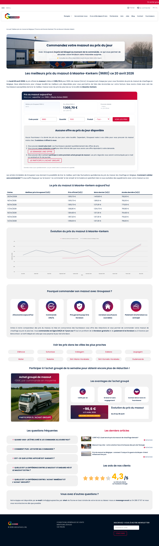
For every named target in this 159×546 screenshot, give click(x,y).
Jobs (127, 16)
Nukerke (50, 359)
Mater (21, 359)
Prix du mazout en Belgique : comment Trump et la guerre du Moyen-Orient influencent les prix (120, 453)
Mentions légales (64, 525)
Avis (121, 16)
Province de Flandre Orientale (44, 29)
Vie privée (61, 527)
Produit (90, 119)
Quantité (62, 119)
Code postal (33, 119)
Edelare (108, 352)
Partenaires (114, 16)
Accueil (8, 29)
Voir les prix (121, 119)
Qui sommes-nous (80, 16)
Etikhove (21, 352)
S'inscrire (120, 533)
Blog (133, 16)
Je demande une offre (41, 152)
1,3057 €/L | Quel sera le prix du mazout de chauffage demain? (115, 438)
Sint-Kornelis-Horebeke (108, 359)
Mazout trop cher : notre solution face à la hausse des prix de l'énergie (118, 445)
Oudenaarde (138, 359)
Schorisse (50, 352)
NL (156, 8)
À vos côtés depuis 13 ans (98, 16)
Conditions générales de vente (70, 522)
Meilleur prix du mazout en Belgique (23, 29)
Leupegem (138, 352)
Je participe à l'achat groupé (45, 160)
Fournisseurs (150, 16)
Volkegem (79, 352)
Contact (140, 16)
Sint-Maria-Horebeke (79, 359)
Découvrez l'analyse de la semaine (89, 415)
